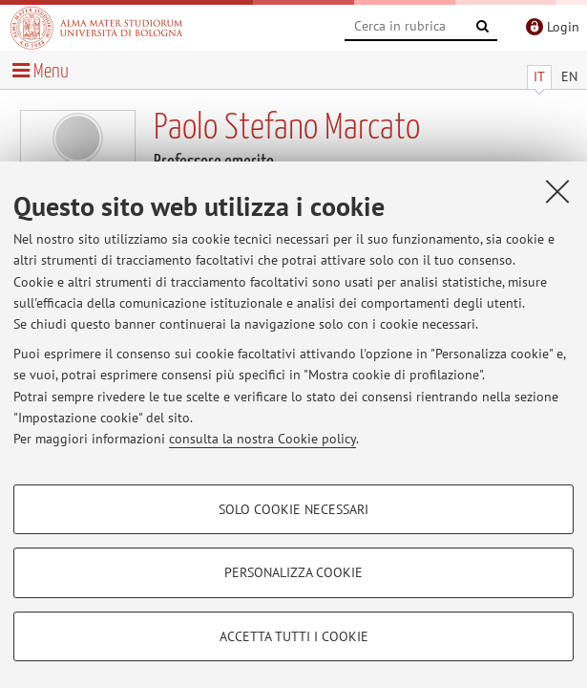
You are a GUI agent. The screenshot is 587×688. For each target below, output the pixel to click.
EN (569, 76)
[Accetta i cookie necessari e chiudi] (557, 191)
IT (539, 76)
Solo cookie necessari (293, 509)
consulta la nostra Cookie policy (262, 438)
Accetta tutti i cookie (294, 636)
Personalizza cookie (293, 572)
